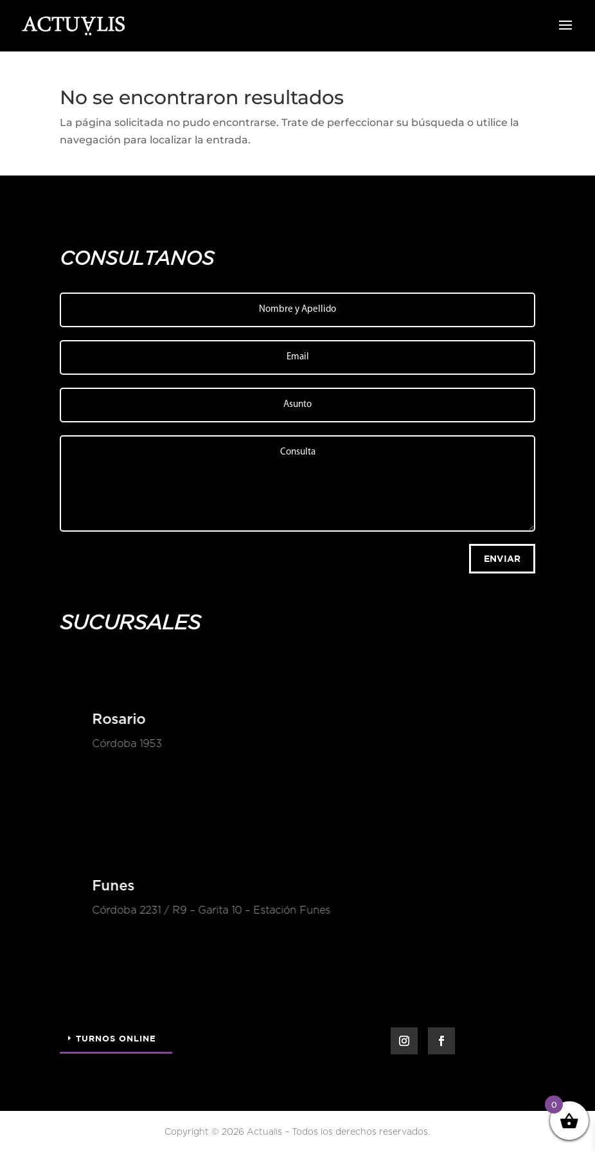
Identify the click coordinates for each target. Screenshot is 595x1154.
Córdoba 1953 (126, 744)
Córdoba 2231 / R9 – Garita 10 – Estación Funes (210, 910)
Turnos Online (116, 1038)
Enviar (502, 558)
